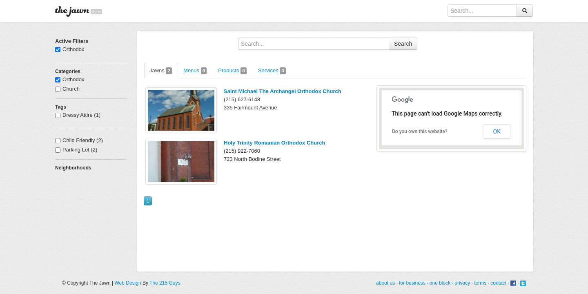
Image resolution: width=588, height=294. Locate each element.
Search (403, 43)
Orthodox (69, 49)
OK (497, 131)
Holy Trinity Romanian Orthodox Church (274, 143)
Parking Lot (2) (76, 150)
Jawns (160, 70)
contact (498, 283)
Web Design (127, 283)
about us (385, 283)
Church (67, 89)
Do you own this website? (420, 131)
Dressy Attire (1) (77, 115)
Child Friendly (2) (79, 140)
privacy (462, 283)
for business (412, 283)
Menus (195, 70)
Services (272, 70)
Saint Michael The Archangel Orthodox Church (282, 91)
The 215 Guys (164, 283)
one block (440, 283)
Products (232, 70)
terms (480, 283)
